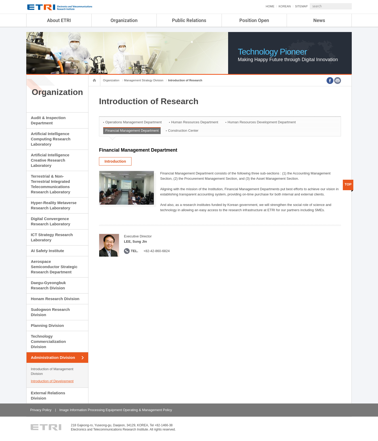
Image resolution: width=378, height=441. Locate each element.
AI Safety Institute (47, 250)
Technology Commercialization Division (48, 341)
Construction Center (183, 130)
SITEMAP (287, 6)
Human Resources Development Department (262, 122)
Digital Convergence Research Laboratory (50, 221)
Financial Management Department (132, 130)
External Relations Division (48, 395)
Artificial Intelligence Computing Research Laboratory (50, 138)
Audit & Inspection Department (48, 120)
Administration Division (53, 357)
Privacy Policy (40, 410)
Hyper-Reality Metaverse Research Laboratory (53, 205)
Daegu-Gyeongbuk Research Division (48, 285)
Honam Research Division (55, 298)
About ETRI (59, 20)
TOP (348, 184)
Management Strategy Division (144, 80)
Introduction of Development (52, 381)
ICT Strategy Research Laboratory (52, 237)
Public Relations (189, 20)
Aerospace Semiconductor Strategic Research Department (54, 266)
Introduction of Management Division (52, 371)
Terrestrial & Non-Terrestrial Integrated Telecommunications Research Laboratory (50, 184)
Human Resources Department (194, 122)
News (319, 20)
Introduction (115, 161)
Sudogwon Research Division (50, 312)
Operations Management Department (133, 122)
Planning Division (47, 325)
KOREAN (271, 6)
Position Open (254, 20)
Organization (124, 20)
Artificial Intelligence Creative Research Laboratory (50, 160)
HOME (256, 6)
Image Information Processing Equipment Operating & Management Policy (115, 410)
